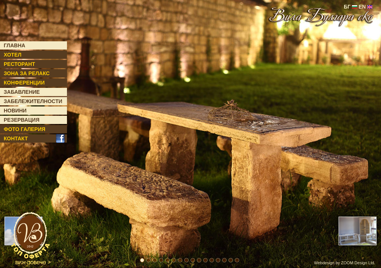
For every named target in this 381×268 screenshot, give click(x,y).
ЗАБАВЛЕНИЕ (22, 92)
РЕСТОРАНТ (19, 64)
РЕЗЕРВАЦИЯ (21, 120)
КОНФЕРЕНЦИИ (24, 83)
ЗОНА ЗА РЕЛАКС (26, 73)
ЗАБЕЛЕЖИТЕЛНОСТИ (33, 101)
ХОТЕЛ (13, 55)
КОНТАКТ (16, 138)
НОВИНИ (15, 111)
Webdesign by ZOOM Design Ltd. (344, 263)
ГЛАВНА (14, 45)
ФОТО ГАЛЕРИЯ (24, 129)
